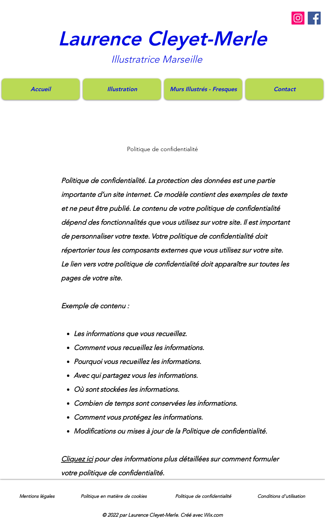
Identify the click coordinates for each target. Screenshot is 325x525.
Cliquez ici (77, 459)
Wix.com (213, 515)
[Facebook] (314, 18)
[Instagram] (298, 18)
